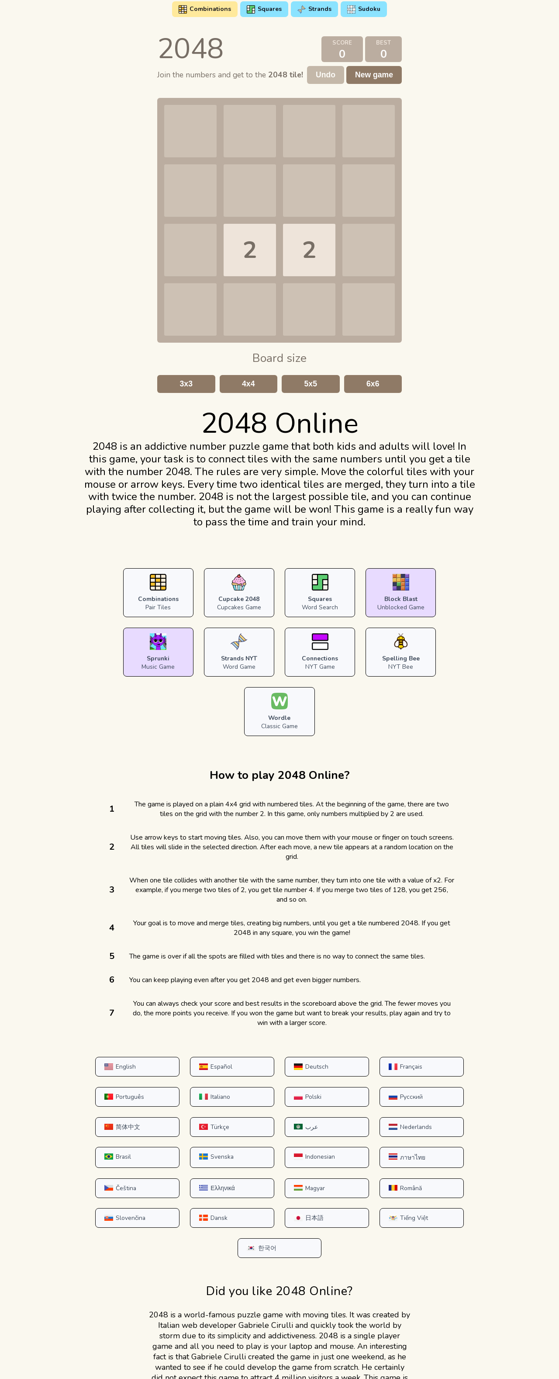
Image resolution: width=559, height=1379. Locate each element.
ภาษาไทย (94, 1108)
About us (383, 1363)
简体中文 (355, 1046)
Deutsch (267, 1016)
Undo (325, 74)
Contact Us (305, 1363)
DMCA (345, 1363)
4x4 (248, 383)
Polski (176, 1046)
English (91, 1016)
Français (355, 1016)
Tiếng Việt (357, 1138)
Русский (267, 1046)
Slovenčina (96, 1138)
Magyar (353, 1107)
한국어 (440, 1138)
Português (445, 1016)
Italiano (91, 1046)
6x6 (372, 383)
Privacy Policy (255, 1363)
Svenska (355, 1077)
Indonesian (445, 1077)
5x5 (310, 383)
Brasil (263, 1077)
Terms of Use (200, 1363)
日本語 (265, 1138)
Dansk (177, 1138)
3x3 (186, 383)
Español (180, 1016)
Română (442, 1107)
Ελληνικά (268, 1107)
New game (374, 74)
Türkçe (440, 1046)
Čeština (179, 1107)
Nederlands (185, 1077)
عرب (88, 1077)
